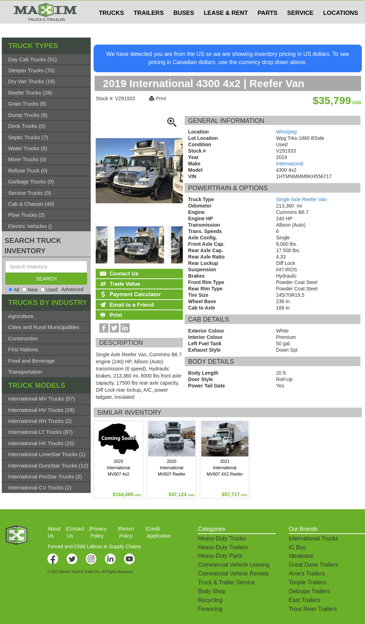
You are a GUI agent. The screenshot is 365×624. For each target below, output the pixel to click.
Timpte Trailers (307, 582)
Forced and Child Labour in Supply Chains (94, 546)
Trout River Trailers (313, 609)
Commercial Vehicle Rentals (233, 574)
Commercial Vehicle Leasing (233, 565)
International (289, 163)
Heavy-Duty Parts (220, 556)
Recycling (210, 600)
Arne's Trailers (307, 574)
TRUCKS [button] (111, 27)
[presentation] (104, 242)
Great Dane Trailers (313, 565)
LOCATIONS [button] (340, 27)
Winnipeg (286, 132)
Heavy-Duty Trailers (222, 547)
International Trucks (313, 538)
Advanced (72, 289)
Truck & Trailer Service (226, 582)
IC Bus (297, 547)
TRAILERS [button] (149, 27)
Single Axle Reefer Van (301, 199)
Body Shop (211, 591)
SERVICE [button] (300, 27)
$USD (271, 7)
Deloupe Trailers (309, 591)
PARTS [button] (267, 27)
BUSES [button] (183, 27)
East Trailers (304, 600)
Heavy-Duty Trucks (222, 538)
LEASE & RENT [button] (226, 27)
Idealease (301, 556)
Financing (210, 609)
